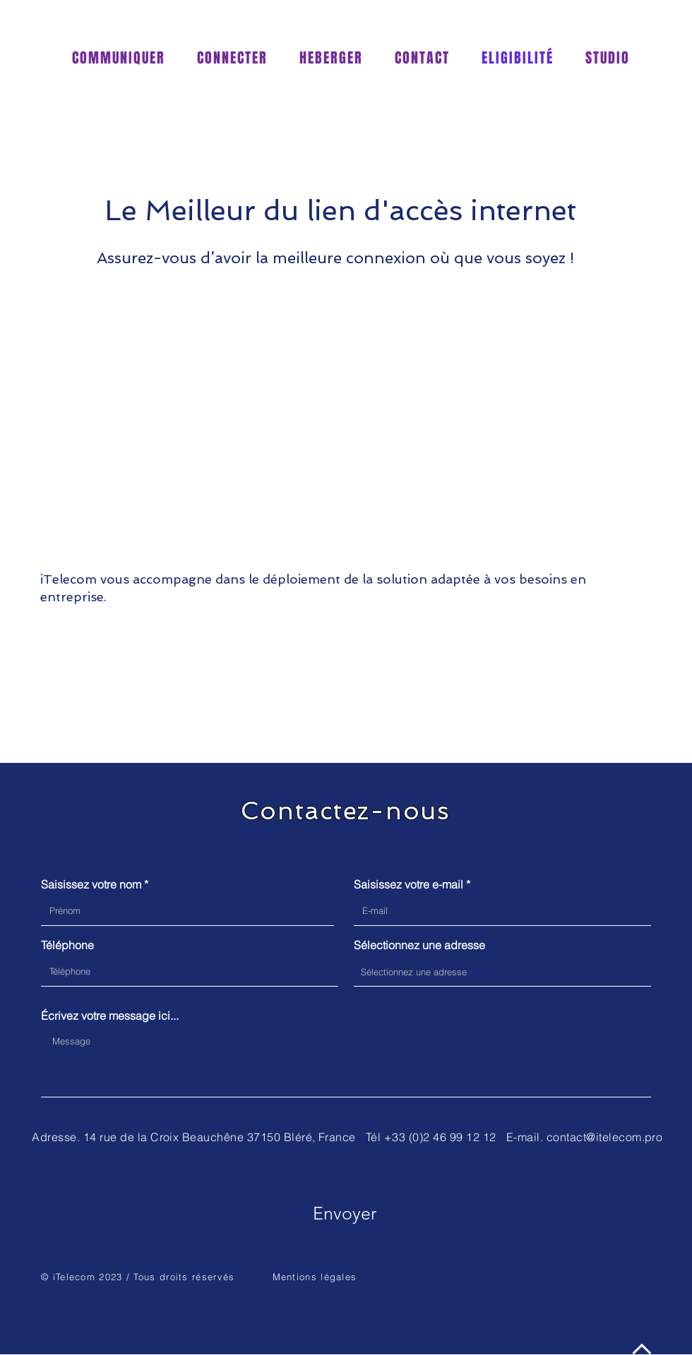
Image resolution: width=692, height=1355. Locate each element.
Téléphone (67, 945)
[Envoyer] (344, 1213)
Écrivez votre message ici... (110, 1015)
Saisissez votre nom (91, 884)
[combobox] (502, 972)
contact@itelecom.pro (605, 1137)
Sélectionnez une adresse (419, 945)
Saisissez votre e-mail (408, 884)
